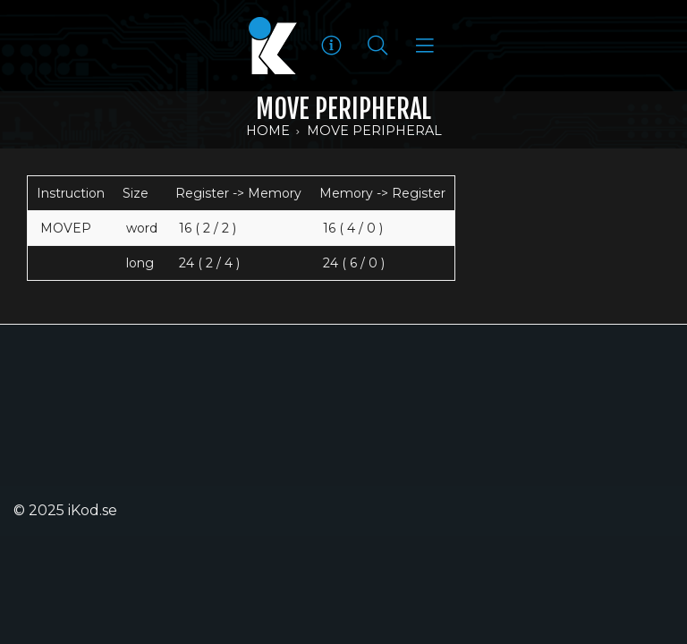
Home (268, 131)
